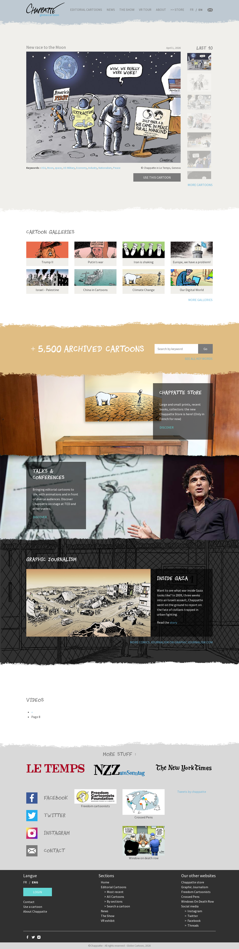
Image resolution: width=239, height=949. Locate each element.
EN (200, 10)
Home (105, 882)
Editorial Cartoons (86, 10)
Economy (81, 168)
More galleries (200, 300)
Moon (50, 168)
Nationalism (105, 168)
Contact (28, 902)
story (173, 622)
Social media (189, 906)
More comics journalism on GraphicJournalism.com (171, 642)
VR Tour (145, 10)
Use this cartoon (157, 177)
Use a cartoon (32, 907)
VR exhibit (108, 921)
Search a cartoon (118, 906)
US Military (69, 168)
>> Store (177, 10)
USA (43, 168)
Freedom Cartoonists (196, 892)
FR (191, 10)
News (111, 10)
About (161, 10)
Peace (117, 168)
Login (37, 892)
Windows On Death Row (197, 901)
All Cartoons (115, 897)
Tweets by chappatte (191, 792)
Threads (193, 925)
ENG (35, 882)
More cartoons (200, 185)
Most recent (115, 892)
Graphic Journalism (194, 887)
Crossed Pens (190, 897)
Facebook (194, 921)
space (58, 168)
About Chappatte (35, 911)
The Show (127, 10)
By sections (115, 901)
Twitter (192, 916)
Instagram (194, 911)
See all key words (199, 359)
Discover (167, 427)
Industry (92, 168)
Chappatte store (192, 882)
